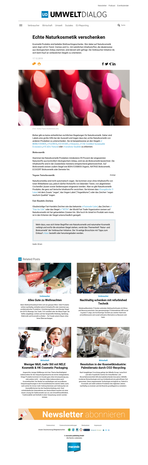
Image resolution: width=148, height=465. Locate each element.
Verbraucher (33, 24)
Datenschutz (50, 424)
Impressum (98, 424)
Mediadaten (85, 424)
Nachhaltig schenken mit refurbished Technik (103, 300)
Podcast (112, 5)
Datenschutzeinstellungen (68, 424)
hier (47, 232)
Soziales (69, 24)
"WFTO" (65, 208)
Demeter (75, 143)
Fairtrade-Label (91, 205)
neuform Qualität (73, 145)
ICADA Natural (51, 145)
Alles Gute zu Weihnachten (45, 299)
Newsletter (102, 5)
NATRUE (53, 143)
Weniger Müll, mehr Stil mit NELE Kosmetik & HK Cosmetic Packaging (45, 364)
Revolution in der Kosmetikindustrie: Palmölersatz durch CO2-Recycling (103, 364)
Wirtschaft (47, 24)
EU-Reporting (82, 24)
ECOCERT (63, 143)
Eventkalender (123, 5)
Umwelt (58, 24)
